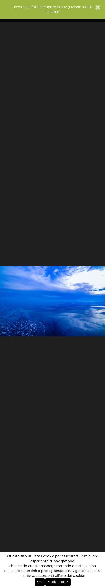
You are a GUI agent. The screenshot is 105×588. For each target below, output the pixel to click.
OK (39, 581)
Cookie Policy (58, 581)
